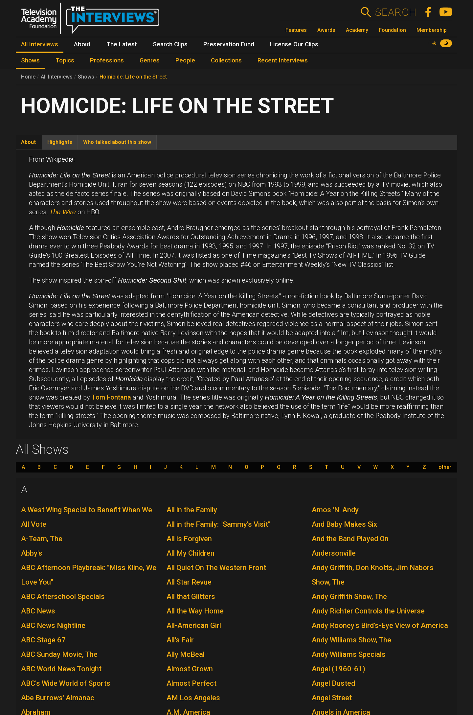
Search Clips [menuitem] (170, 44)
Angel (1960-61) (338, 669)
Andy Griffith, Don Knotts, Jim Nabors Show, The (373, 575)
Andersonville (334, 553)
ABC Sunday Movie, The (59, 654)
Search (396, 12)
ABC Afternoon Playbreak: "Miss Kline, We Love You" (88, 575)
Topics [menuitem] (65, 60)
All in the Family (192, 510)
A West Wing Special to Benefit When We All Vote (86, 517)
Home (28, 77)
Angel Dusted (333, 683)
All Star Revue (189, 582)
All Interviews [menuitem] (39, 44)
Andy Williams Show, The (351, 640)
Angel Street (332, 698)
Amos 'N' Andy (335, 510)
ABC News (38, 611)
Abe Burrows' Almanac (57, 698)
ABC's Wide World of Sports (65, 683)
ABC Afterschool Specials (63, 596)
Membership (432, 30)
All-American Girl (194, 625)
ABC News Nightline (53, 625)
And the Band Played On (350, 539)
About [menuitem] (82, 44)
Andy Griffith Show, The (349, 596)
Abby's (31, 553)
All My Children (190, 553)
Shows (86, 77)
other (445, 467)
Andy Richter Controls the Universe (368, 611)
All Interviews (57, 77)
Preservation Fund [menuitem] (228, 44)
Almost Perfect (191, 683)
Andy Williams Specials (349, 654)
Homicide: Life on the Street (133, 77)
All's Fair (180, 640)
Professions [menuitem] (107, 60)
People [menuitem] (185, 60)
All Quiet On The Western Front (216, 568)
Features (296, 30)
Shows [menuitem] (30, 60)
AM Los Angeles (193, 698)
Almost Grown (190, 669)
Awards (326, 30)
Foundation (392, 30)
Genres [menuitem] (150, 60)
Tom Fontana (111, 397)
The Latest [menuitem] (121, 44)
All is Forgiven (189, 539)
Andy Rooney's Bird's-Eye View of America (380, 625)
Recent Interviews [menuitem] (283, 60)
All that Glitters (191, 596)
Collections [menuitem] (226, 60)
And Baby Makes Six (344, 524)
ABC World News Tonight (61, 669)
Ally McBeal (186, 654)
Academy (357, 30)
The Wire (62, 212)
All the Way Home (195, 611)
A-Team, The (41, 539)
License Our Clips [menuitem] (294, 44)
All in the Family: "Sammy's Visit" (218, 524)
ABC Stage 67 (43, 640)
